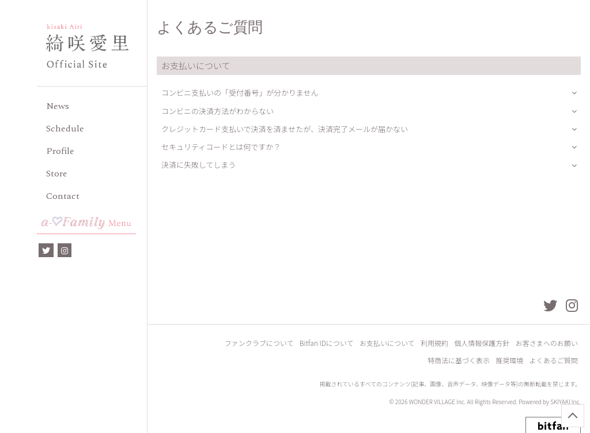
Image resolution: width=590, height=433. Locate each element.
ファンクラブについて (260, 344)
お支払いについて (387, 344)
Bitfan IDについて (328, 344)
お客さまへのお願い (547, 344)
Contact (63, 196)
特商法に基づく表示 (459, 361)
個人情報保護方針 (482, 344)
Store (56, 173)
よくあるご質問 (554, 361)
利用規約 (435, 344)
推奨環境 (510, 361)
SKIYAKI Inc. (565, 402)
